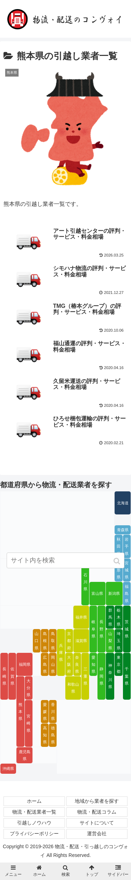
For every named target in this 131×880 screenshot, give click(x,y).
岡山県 (53, 664)
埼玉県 (119, 641)
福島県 (127, 593)
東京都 (119, 664)
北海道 (123, 503)
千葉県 (127, 676)
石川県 (85, 582)
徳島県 (53, 735)
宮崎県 (28, 723)
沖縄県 (8, 768)
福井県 (81, 617)
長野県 (101, 629)
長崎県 (4, 676)
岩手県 (127, 546)
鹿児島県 (24, 755)
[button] (117, 561)
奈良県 (77, 664)
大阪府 (69, 664)
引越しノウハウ (34, 822)
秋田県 (119, 546)
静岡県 (101, 676)
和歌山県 (73, 687)
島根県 (45, 641)
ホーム (34, 801)
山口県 (36, 641)
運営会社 (97, 833)
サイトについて (97, 822)
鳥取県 (53, 641)
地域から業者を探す (97, 801)
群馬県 (110, 617)
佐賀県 (12, 676)
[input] (66, 560)
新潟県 (114, 593)
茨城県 (127, 629)
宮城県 (127, 570)
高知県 (45, 735)
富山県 (97, 593)
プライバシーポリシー (34, 833)
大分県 (28, 688)
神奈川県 (110, 675)
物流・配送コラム (96, 812)
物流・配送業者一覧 (34, 812)
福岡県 (24, 664)
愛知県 (93, 664)
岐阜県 (93, 629)
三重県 (85, 676)
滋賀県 (81, 641)
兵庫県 (61, 652)
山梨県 (110, 641)
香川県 (53, 711)
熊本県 (20, 711)
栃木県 (119, 617)
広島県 (45, 664)
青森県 (123, 530)
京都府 (69, 641)
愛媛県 (45, 711)
